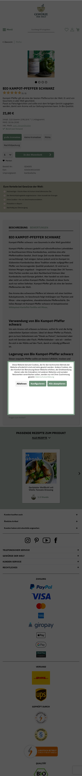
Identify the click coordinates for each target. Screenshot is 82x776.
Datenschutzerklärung (44, 377)
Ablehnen (22, 383)
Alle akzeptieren (57, 383)
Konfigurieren (38, 383)
